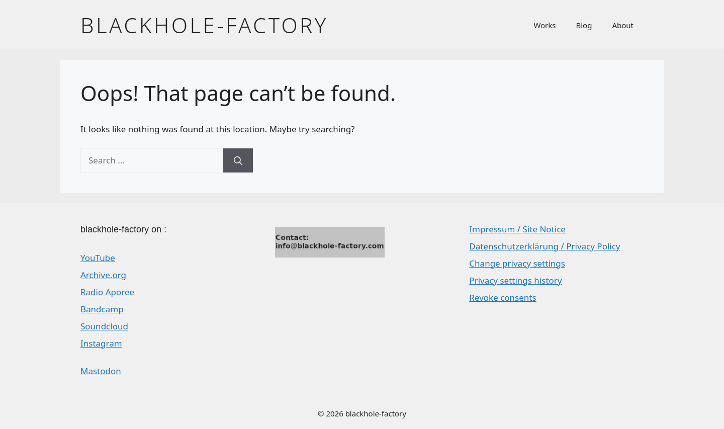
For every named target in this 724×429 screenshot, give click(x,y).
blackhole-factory (204, 25)
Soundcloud (104, 326)
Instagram (101, 343)
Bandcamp (102, 309)
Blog (584, 25)
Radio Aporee (107, 292)
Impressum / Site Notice (517, 229)
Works (544, 25)
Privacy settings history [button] (515, 280)
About (623, 25)
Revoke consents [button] (502, 297)
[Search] (238, 160)
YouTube (97, 258)
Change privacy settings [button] (517, 263)
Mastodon (100, 371)
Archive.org (103, 275)
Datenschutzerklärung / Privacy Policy (544, 246)
